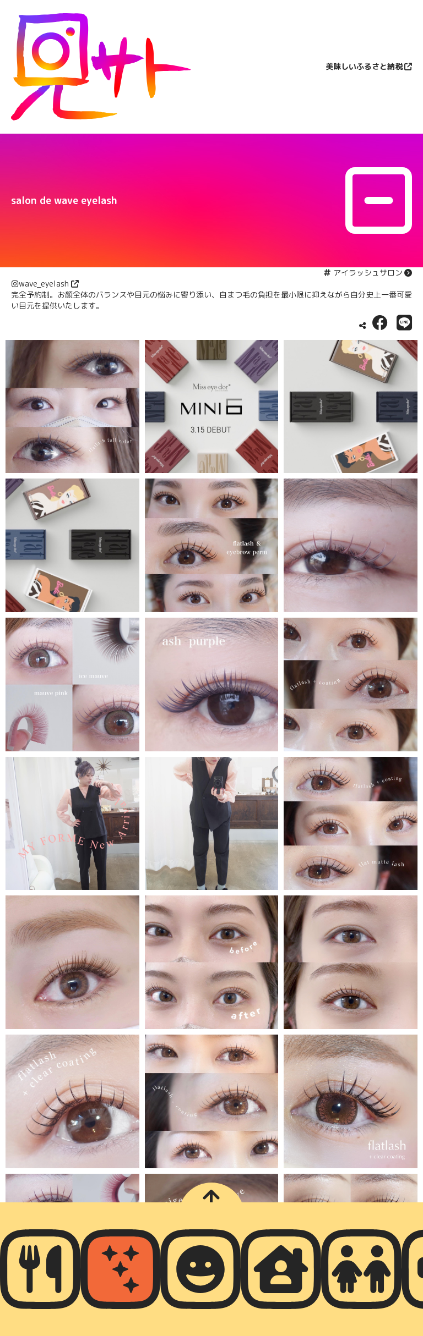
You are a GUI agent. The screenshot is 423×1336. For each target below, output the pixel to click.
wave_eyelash (44, 283)
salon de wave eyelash (64, 200)
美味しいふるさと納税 (364, 66)
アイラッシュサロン (368, 272)
